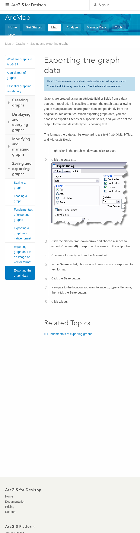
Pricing (9, 506)
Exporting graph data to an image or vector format (23, 254)
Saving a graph (19, 185)
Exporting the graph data (23, 273)
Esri (126, 5)
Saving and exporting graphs (49, 43)
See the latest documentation (104, 86)
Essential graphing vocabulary (19, 88)
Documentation (15, 501)
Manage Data (96, 27)
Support (10, 512)
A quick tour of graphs (16, 75)
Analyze (72, 27)
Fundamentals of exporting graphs (23, 214)
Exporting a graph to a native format (22, 233)
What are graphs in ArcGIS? (19, 62)
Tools (118, 27)
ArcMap (18, 17)
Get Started (34, 27)
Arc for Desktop (28, 4)
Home (12, 27)
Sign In (104, 5)
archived (91, 81)
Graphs (21, 43)
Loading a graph (20, 198)
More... (13, 35)
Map (54, 27)
